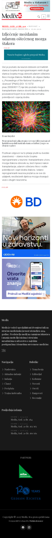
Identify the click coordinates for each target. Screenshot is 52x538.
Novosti (34, 383)
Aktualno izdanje (11, 374)
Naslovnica (8, 369)
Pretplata (8, 388)
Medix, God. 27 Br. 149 (14, 27)
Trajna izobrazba (11, 393)
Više (4, 349)
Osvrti (33, 388)
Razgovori (35, 393)
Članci (6, 383)
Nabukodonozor (36, 521)
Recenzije (35, 397)
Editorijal (35, 374)
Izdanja (7, 378)
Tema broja (36, 369)
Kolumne (35, 378)
